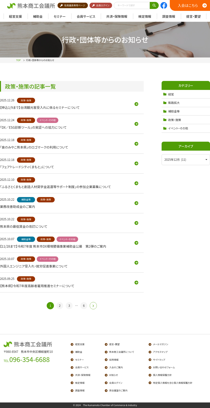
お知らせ (111, 375)
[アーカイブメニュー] (186, 159)
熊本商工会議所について (119, 352)
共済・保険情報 (80, 375)
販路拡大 (171, 103)
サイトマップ (157, 359)
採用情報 (112, 359)
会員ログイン (100, 5)
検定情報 (77, 383)
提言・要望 (112, 344)
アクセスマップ (158, 352)
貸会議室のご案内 (116, 390)
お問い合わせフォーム (162, 367)
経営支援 (77, 344)
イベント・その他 (175, 128)
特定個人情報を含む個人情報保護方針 (170, 383)
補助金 (76, 352)
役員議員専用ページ (72, 5)
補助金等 (171, 111)
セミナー (77, 359)
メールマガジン (158, 344)
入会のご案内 (114, 367)
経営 (168, 94)
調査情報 (77, 390)
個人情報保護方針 (160, 375)
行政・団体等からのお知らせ (40, 60)
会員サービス (80, 367)
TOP (18, 60)
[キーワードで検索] (154, 5)
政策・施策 (172, 120)
